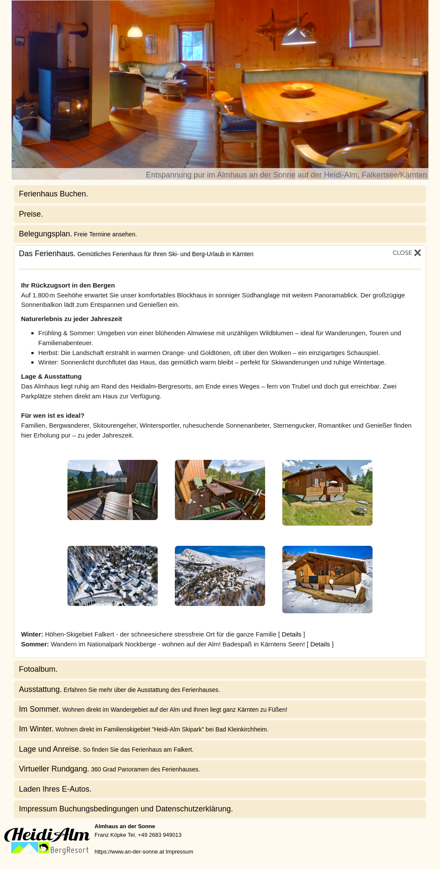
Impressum (179, 851)
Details (292, 634)
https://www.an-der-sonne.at (129, 851)
